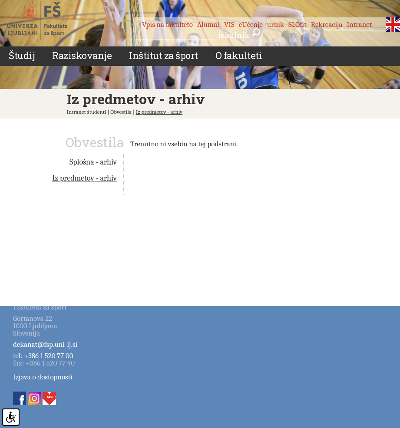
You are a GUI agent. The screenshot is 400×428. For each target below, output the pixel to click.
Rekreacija (327, 24)
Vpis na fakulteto (167, 24)
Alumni (208, 24)
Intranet (359, 24)
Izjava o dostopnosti (43, 377)
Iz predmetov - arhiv (159, 112)
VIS (229, 24)
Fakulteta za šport (44, 20)
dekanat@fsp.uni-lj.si (45, 344)
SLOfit (297, 24)
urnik (275, 24)
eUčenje (251, 24)
